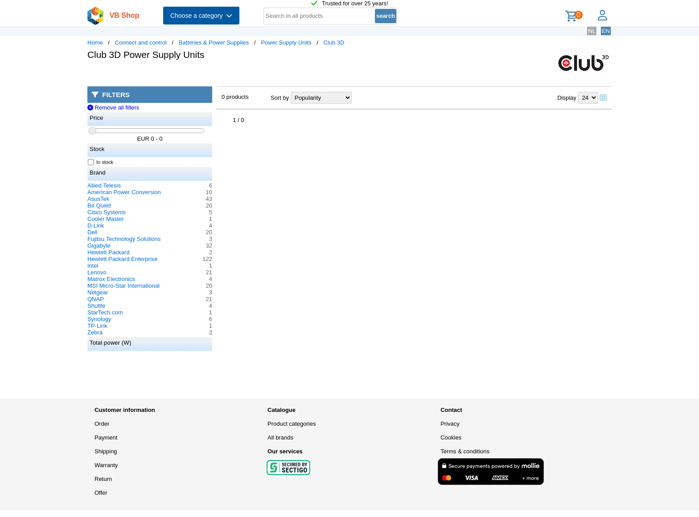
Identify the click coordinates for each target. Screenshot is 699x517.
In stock (100, 162)
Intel (93, 265)
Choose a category (201, 15)
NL (592, 31)
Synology (99, 319)
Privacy (450, 423)
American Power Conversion (124, 192)
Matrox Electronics (111, 279)
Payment (106, 437)
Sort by (280, 97)
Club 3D (333, 42)
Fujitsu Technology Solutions (124, 239)
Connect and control (141, 42)
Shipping (106, 451)
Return (103, 479)
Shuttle (96, 305)
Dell (92, 232)
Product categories (291, 423)
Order (102, 423)
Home (95, 42)
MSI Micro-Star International (123, 285)
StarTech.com (105, 312)
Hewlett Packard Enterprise (122, 259)
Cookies (450, 437)
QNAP (95, 299)
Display (566, 97)
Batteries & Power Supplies (214, 42)
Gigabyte (99, 245)
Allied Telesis (104, 185)
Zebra (95, 332)
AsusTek (98, 198)
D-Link (95, 225)
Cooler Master (105, 219)
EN (606, 31)
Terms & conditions (464, 451)
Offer (101, 492)
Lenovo (97, 272)
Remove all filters (113, 107)
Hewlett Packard (108, 252)
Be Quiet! (99, 205)
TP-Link (97, 325)
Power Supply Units (286, 42)
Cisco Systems (106, 212)
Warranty (106, 465)
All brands (280, 437)
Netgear (97, 292)
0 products (235, 97)
